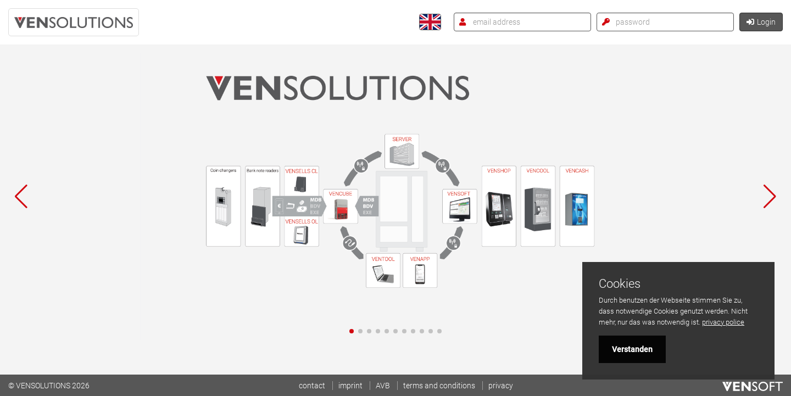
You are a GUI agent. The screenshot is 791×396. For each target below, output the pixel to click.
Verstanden (632, 349)
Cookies (619, 283)
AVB (383, 385)
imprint (350, 385)
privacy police (723, 322)
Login (761, 22)
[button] (351, 331)
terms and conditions (439, 385)
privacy (500, 385)
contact (312, 385)
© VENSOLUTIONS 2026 (49, 385)
